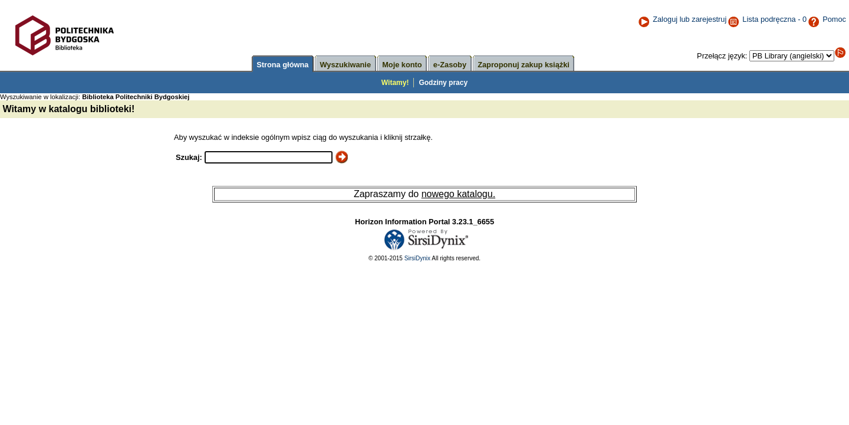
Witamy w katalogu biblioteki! (67, 109)
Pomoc (827, 19)
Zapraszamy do (388, 194)
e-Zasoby (449, 64)
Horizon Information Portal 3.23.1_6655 (424, 221)
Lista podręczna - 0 (774, 19)
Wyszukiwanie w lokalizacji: (95, 96)
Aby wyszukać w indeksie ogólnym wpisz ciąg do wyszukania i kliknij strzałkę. (303, 137)
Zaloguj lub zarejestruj (682, 19)
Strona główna (282, 64)
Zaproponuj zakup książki (524, 64)
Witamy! (395, 83)
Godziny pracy (443, 83)
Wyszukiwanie (345, 64)
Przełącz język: (723, 55)
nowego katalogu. (458, 194)
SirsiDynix (417, 258)
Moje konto (402, 64)
